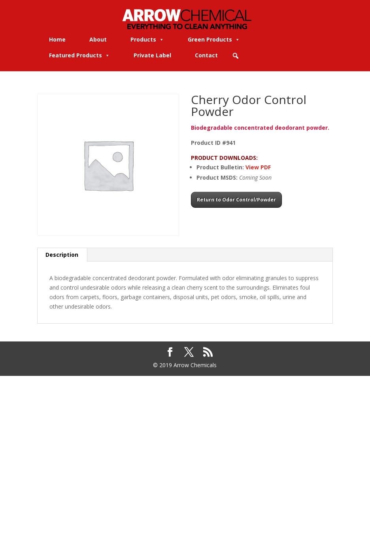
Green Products (214, 39)
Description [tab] (61, 254)
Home (57, 39)
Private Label (152, 55)
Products (147, 39)
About (98, 39)
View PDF (258, 167)
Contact (206, 55)
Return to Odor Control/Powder (236, 199)
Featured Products (79, 55)
